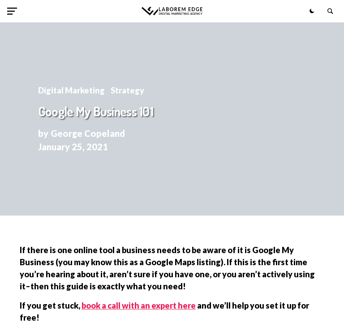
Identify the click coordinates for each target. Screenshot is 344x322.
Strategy (127, 90)
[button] (14, 11)
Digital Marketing (71, 90)
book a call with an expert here (139, 305)
